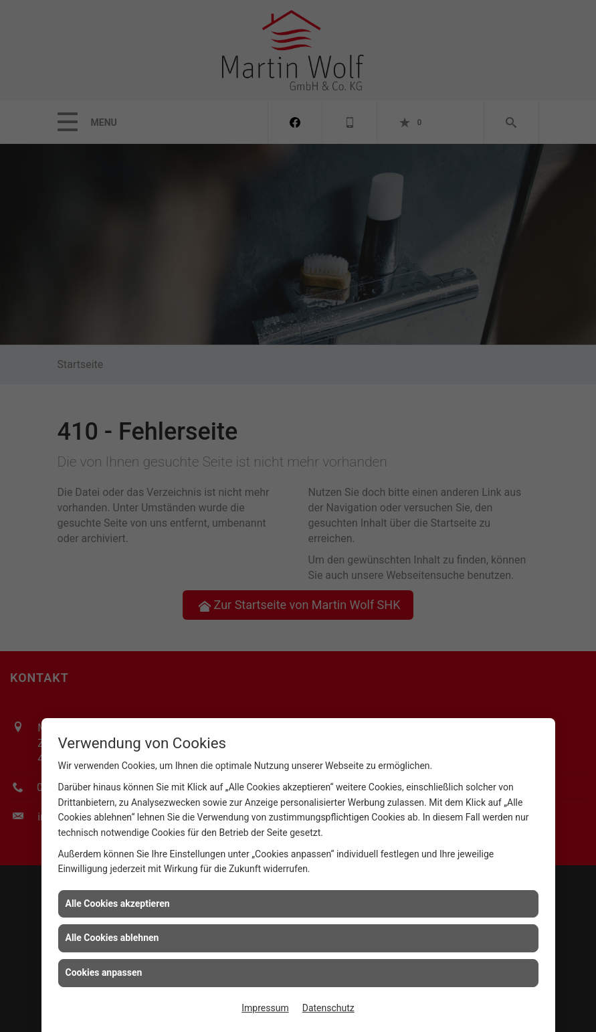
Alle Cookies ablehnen (112, 937)
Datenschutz (328, 1008)
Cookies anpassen (104, 972)
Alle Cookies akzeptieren (118, 903)
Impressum (264, 1008)
